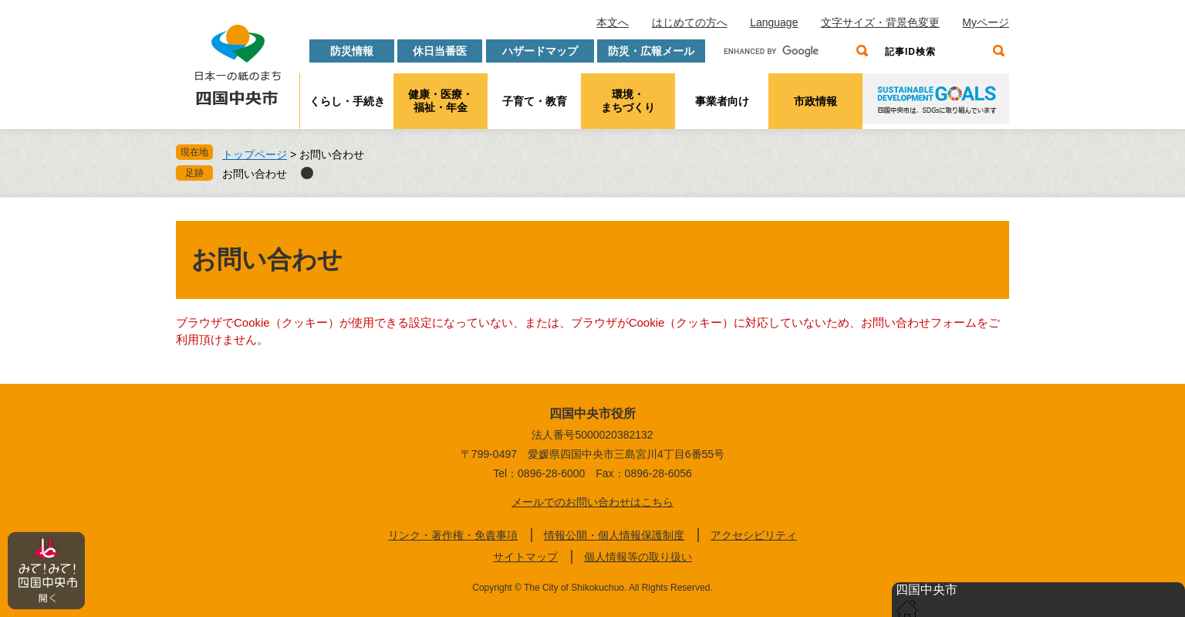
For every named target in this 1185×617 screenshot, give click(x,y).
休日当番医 (440, 51)
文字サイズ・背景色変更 (880, 22)
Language (774, 22)
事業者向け (722, 101)
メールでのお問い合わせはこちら (592, 502)
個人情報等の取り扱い (638, 557)
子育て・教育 (534, 101)
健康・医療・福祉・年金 (440, 101)
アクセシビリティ (754, 535)
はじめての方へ (690, 22)
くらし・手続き (347, 101)
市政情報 (815, 101)
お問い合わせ (254, 174)
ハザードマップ (540, 51)
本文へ (612, 22)
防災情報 (351, 51)
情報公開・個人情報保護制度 (614, 535)
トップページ (254, 154)
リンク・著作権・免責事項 (453, 535)
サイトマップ (525, 557)
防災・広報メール (651, 51)
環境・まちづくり (628, 101)
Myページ (985, 22)
